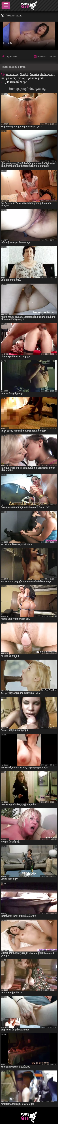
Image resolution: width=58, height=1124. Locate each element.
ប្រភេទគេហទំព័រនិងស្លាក (16, 82)
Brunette (34, 74)
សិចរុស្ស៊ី (21, 78)
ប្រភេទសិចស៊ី (11, 74)
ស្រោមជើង (32, 78)
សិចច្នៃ (13, 78)
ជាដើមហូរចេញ (47, 74)
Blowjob (24, 74)
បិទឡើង (5, 78)
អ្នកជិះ (41, 78)
